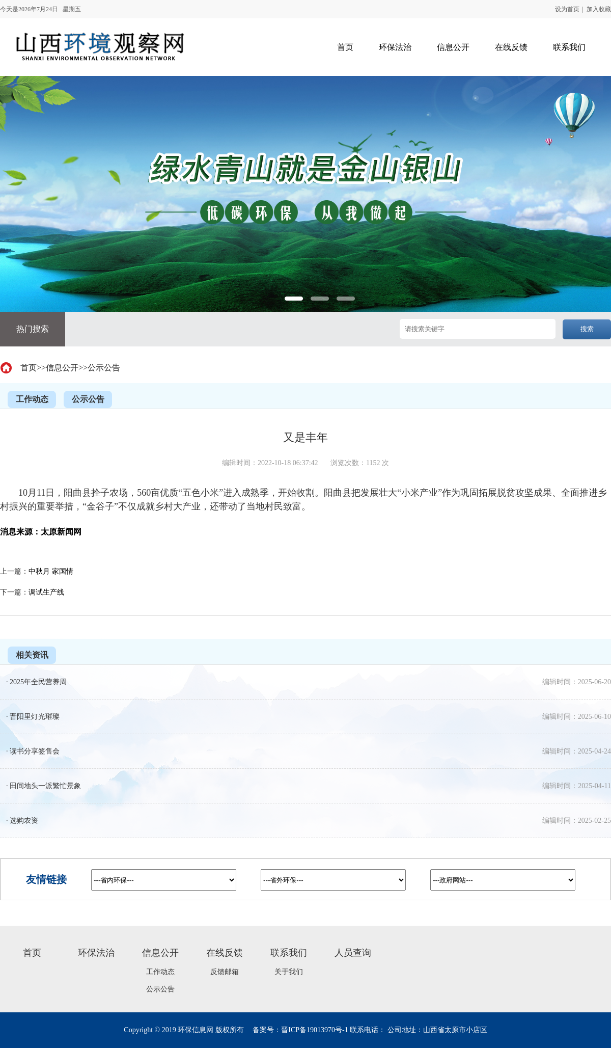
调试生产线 (46, 592)
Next (586, 304)
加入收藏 (599, 9)
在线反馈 (224, 953)
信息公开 (62, 367)
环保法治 (96, 953)
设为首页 (567, 9)
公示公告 (104, 367)
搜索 (587, 329)
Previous (24, 304)
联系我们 (288, 953)
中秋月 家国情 (51, 571)
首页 (28, 367)
